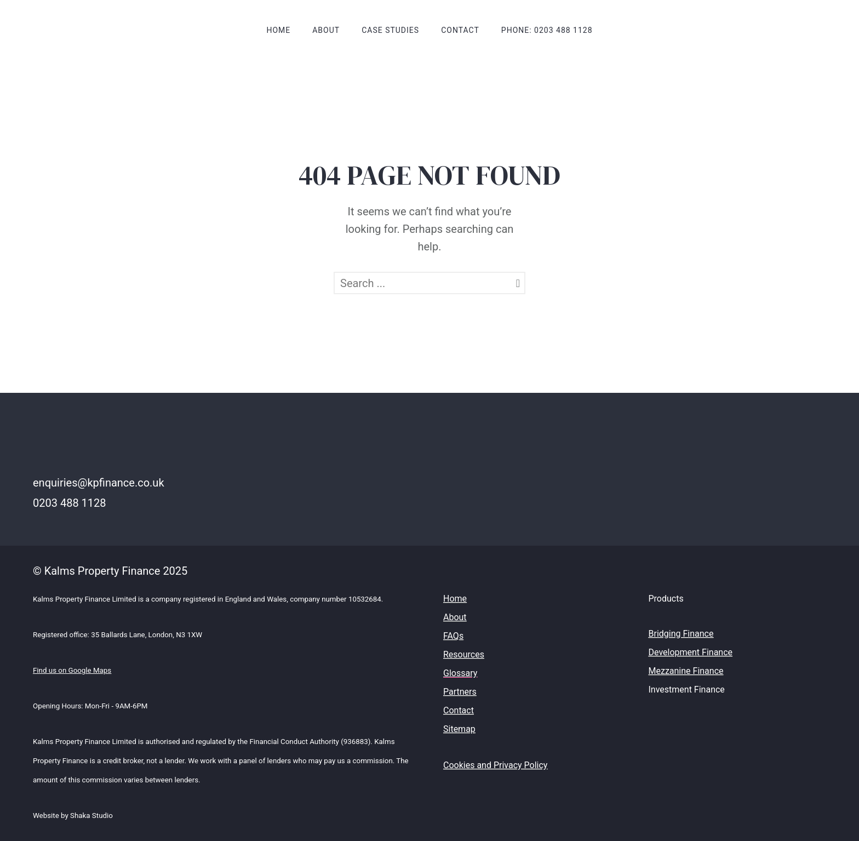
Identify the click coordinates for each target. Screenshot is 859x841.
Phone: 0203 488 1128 (547, 30)
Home (278, 30)
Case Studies (390, 30)
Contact (460, 30)
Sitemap (459, 729)
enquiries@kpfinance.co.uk (98, 482)
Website (47, 815)
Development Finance (691, 652)
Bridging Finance (681, 633)
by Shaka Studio (87, 815)
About (326, 30)
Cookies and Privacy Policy (495, 765)
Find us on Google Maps (72, 670)
